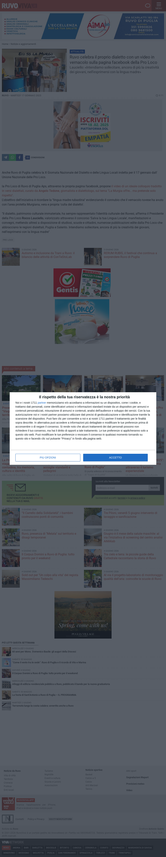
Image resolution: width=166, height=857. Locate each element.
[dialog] (83, 428)
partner (42, 402)
